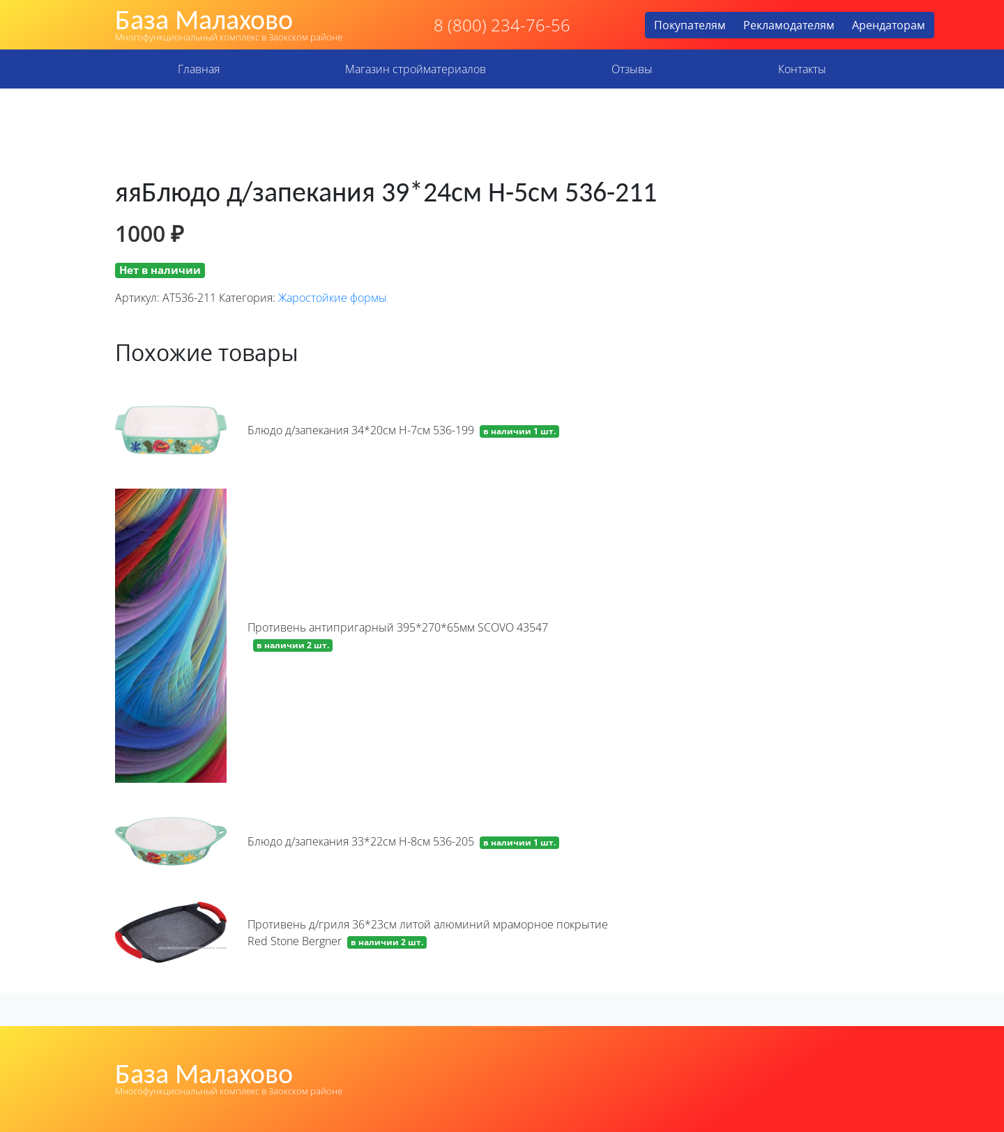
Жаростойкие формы (332, 297)
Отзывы (632, 69)
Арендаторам (888, 25)
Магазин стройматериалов (415, 69)
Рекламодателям (789, 25)
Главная (199, 69)
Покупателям (690, 25)
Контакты (802, 69)
